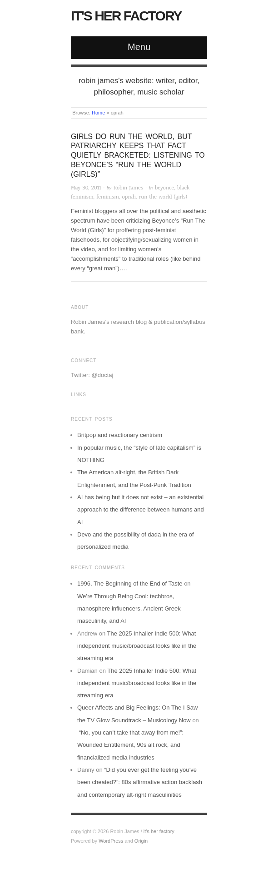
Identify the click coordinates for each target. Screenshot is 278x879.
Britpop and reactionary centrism (119, 435)
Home (98, 112)
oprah (129, 197)
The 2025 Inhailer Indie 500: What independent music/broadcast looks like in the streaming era (136, 646)
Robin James (128, 188)
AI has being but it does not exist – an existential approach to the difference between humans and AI (140, 510)
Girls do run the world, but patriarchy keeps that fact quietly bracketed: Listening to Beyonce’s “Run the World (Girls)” (138, 155)
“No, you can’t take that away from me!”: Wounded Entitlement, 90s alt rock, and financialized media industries (130, 745)
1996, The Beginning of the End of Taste (130, 583)
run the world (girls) (163, 197)
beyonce (164, 188)
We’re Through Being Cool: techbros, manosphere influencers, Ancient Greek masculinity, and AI (129, 609)
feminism (107, 197)
